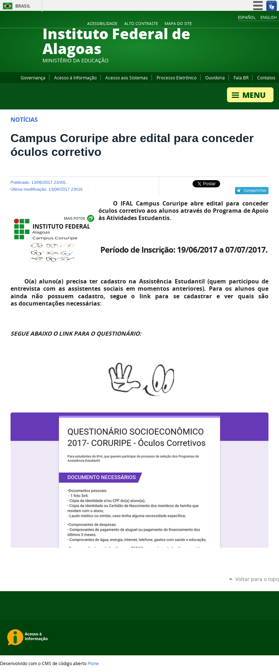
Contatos (266, 77)
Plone (93, 663)
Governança (33, 77)
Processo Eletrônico (177, 77)
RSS (275, 24)
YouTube (248, 24)
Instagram (257, 24)
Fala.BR (241, 77)
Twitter (266, 24)
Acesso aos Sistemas (126, 77)
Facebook (239, 24)
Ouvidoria (215, 77)
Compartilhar (255, 190)
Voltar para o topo (257, 579)
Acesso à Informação (75, 77)
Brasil (23, 6)
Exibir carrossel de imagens (78, 218)
